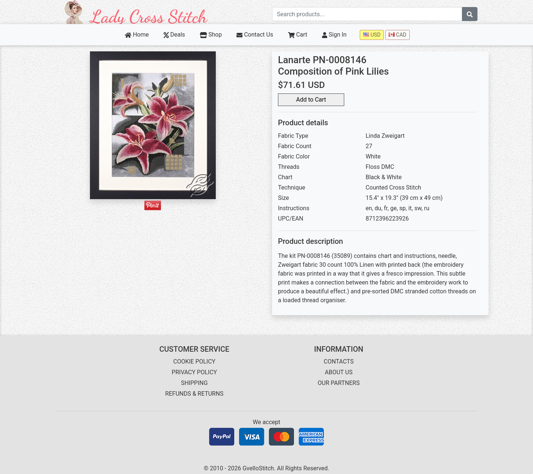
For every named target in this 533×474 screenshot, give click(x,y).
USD (372, 35)
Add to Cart (311, 99)
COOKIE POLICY (194, 361)
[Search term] (367, 14)
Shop (211, 34)
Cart (297, 34)
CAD (397, 35)
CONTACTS (339, 361)
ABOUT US (339, 372)
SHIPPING (194, 382)
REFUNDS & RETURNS (194, 393)
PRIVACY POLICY (194, 372)
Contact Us (255, 34)
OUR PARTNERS (338, 382)
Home (137, 34)
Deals (174, 34)
